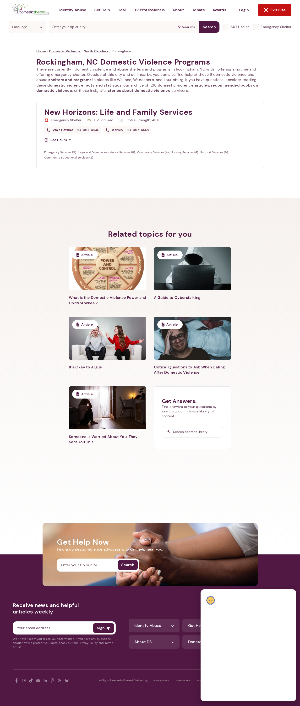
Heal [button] (122, 9)
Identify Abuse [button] (72, 9)
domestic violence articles (183, 85)
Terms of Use (183, 680)
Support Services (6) (214, 152)
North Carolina (96, 51)
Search (209, 26)
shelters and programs (69, 79)
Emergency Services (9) (60, 152)
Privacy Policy (161, 680)
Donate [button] (198, 9)
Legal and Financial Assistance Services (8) (107, 152)
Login (244, 9)
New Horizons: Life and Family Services (118, 112)
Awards (219, 9)
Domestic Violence (64, 51)
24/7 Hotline (239, 27)
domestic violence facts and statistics (84, 85)
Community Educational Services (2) (68, 157)
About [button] (178, 9)
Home (41, 51)
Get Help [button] (102, 9)
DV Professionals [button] (149, 9)
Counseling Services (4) (153, 152)
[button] (57, 140)
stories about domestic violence (139, 90)
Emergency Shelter (276, 27)
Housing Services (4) (185, 152)
